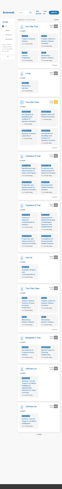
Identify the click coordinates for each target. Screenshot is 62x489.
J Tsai (28, 73)
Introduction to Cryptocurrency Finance (28, 352)
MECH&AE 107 (26, 111)
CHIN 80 (24, 298)
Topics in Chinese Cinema (28, 40)
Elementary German (26, 87)
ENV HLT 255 (25, 215)
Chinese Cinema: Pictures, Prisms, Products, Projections (28, 304)
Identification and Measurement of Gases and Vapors (29, 170)
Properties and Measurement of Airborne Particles (48, 170)
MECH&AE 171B (46, 111)
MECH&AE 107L (26, 130)
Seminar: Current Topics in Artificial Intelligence (29, 421)
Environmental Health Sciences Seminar (47, 187)
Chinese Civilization (26, 56)
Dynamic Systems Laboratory (29, 134)
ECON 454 (25, 347)
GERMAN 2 (25, 83)
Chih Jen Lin (31, 368)
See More (55, 65)
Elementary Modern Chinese (47, 56)
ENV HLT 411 (45, 182)
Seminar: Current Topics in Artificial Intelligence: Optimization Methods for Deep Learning (29, 386)
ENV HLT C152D (26, 182)
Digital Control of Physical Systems (48, 115)
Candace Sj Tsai (32, 156)
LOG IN (45, 12)
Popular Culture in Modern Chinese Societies (48, 41)
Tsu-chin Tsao (32, 102)
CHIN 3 (24, 317)
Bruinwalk (8, 13)
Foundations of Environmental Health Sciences (47, 241)
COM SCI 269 (25, 378)
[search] (23, 13)
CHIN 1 (44, 52)
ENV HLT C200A (46, 236)
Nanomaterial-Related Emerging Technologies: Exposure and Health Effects (48, 222)
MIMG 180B (25, 267)
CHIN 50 (24, 52)
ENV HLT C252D (46, 165)
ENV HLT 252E (26, 165)
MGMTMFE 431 (46, 347)
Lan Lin (28, 257)
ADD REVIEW (38, 12)
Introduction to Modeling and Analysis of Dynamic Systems (29, 117)
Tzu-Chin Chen (32, 288)
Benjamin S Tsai (33, 338)
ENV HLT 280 (45, 215)
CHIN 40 (44, 36)
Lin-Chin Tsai (31, 26)
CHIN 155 (24, 36)
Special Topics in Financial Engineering (47, 352)
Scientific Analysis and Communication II (29, 272)
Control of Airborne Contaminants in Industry (28, 221)
